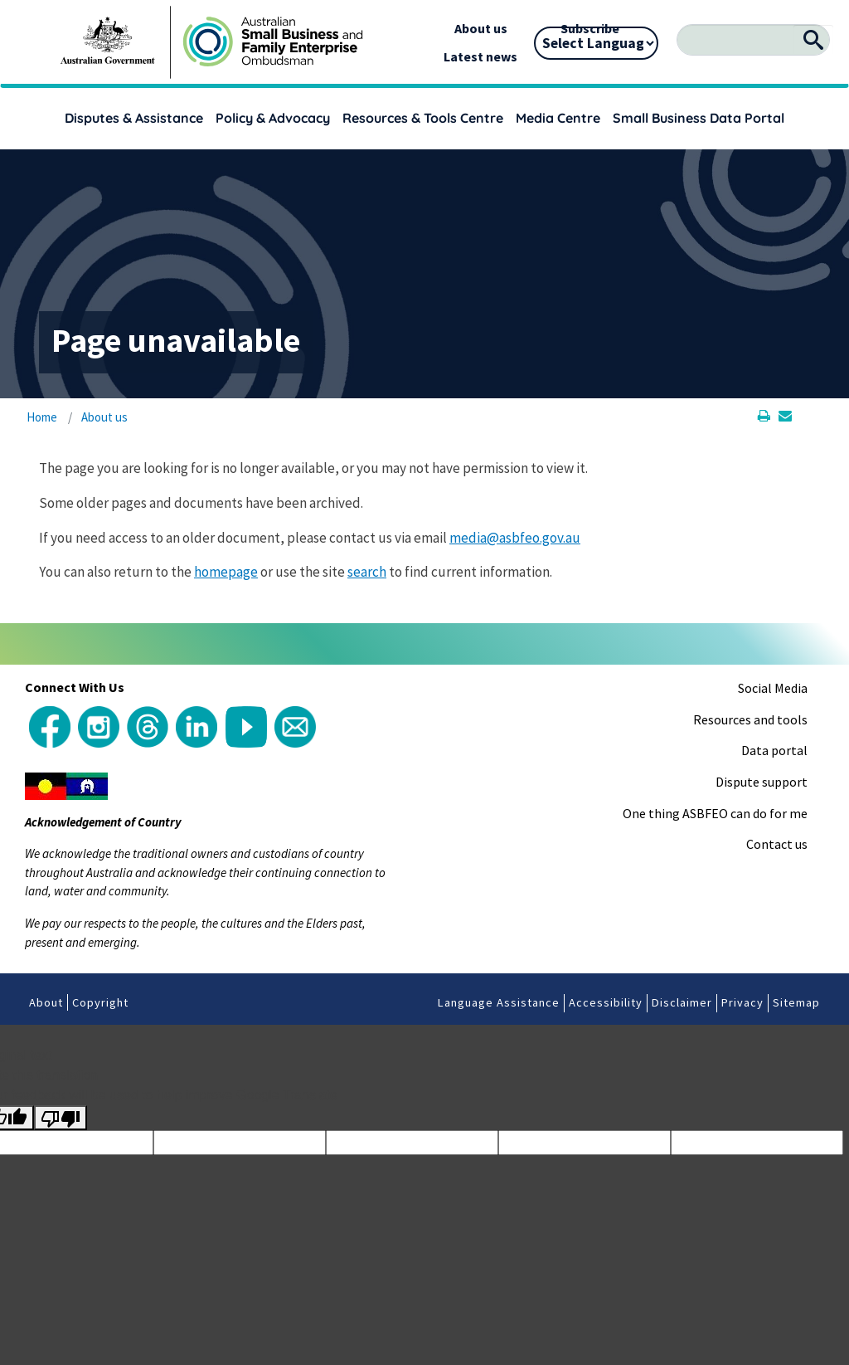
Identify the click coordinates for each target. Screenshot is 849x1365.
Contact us (777, 844)
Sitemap (796, 1002)
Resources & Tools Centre (422, 118)
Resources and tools (750, 719)
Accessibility (606, 1002)
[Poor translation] (60, 1118)
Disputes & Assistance (134, 118)
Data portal (774, 750)
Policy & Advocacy (273, 118)
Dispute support (762, 781)
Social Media (773, 688)
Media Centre (558, 118)
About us (480, 28)
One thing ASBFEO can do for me (715, 813)
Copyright (100, 1002)
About (46, 1002)
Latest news (480, 56)
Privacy (742, 1002)
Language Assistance (499, 1002)
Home (42, 417)
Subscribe (589, 28)
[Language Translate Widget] (596, 43)
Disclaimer (682, 1002)
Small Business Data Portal (698, 118)
